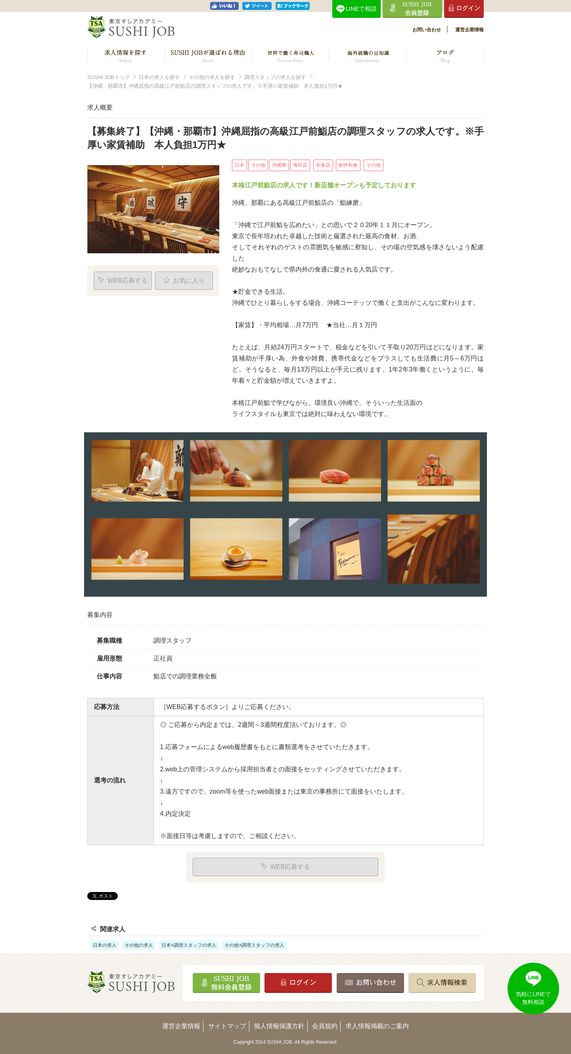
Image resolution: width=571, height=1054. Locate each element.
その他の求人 (139, 945)
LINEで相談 (361, 8)
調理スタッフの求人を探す (275, 77)
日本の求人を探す (159, 77)
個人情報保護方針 (279, 1026)
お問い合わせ (426, 30)
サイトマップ (227, 1026)
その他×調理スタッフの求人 (254, 945)
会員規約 (324, 1026)
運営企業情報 (469, 30)
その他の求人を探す (212, 77)
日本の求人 (105, 945)
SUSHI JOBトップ (108, 77)
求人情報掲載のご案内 (377, 1026)
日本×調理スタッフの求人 (189, 945)
